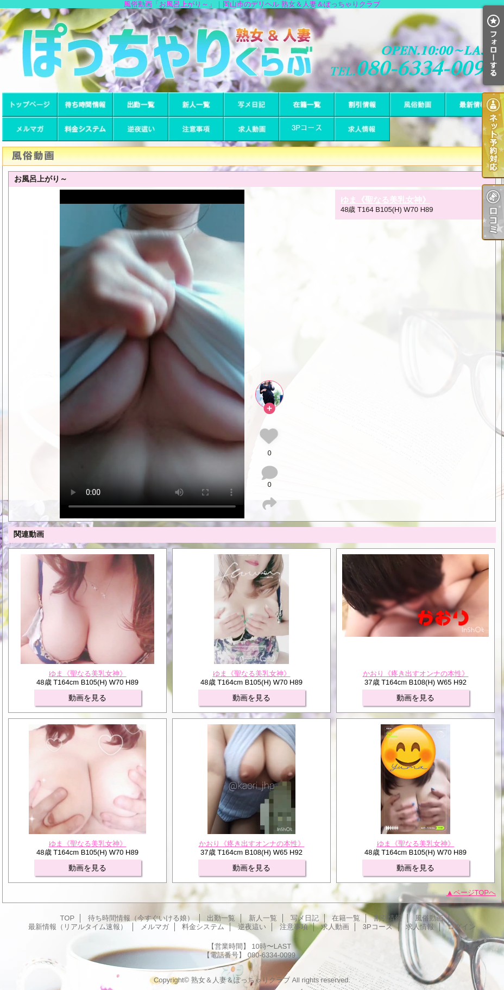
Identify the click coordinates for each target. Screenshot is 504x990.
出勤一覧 (140, 104)
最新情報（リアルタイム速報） (473, 104)
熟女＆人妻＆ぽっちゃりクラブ (240, 980)
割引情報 (362, 104)
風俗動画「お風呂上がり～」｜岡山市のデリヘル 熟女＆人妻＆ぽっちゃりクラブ (252, 50)
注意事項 (196, 129)
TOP (30, 104)
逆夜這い (140, 129)
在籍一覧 (307, 104)
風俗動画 (417, 104)
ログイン (462, 927)
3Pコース (307, 129)
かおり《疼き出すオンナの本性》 (416, 673)
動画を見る (87, 697)
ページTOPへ (474, 892)
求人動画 (251, 129)
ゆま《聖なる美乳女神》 (385, 199)
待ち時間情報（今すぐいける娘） (85, 104)
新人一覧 (196, 104)
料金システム (85, 129)
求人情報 (362, 129)
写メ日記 (251, 104)
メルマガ (30, 129)
